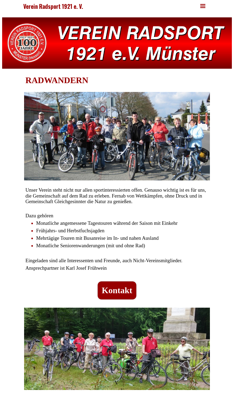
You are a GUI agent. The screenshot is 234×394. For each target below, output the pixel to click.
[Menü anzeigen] (203, 6)
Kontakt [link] (117, 290)
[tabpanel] (117, 80)
